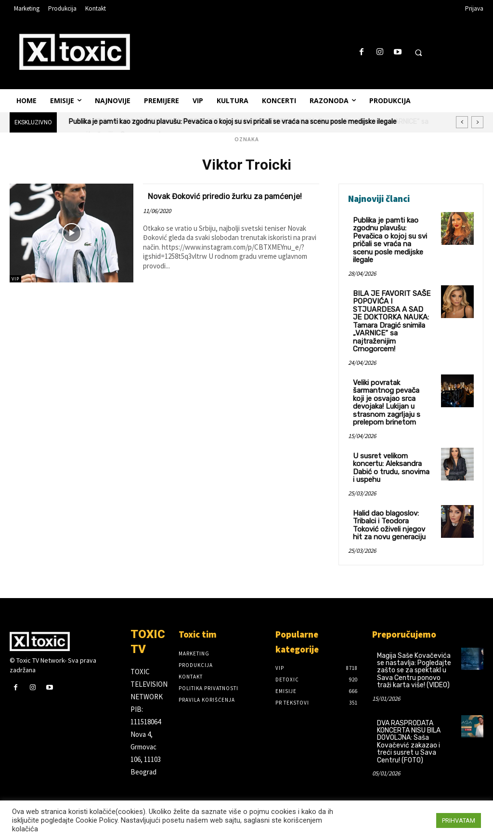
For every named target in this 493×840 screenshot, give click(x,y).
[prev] (462, 122)
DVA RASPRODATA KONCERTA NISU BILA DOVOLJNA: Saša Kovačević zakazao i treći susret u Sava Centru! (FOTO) (409, 719)
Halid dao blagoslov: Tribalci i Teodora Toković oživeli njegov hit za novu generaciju (391, 504)
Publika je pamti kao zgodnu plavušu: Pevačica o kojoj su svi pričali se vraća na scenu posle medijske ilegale (390, 235)
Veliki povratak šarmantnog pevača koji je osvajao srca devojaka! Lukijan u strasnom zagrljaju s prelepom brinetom (391, 386)
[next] (477, 122)
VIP (15, 279)
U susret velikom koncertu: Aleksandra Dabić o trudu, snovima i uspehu (390, 448)
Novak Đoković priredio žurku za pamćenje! (215, 201)
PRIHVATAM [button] (458, 820)
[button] (418, 52)
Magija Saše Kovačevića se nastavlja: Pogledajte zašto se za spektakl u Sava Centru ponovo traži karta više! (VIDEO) (414, 648)
